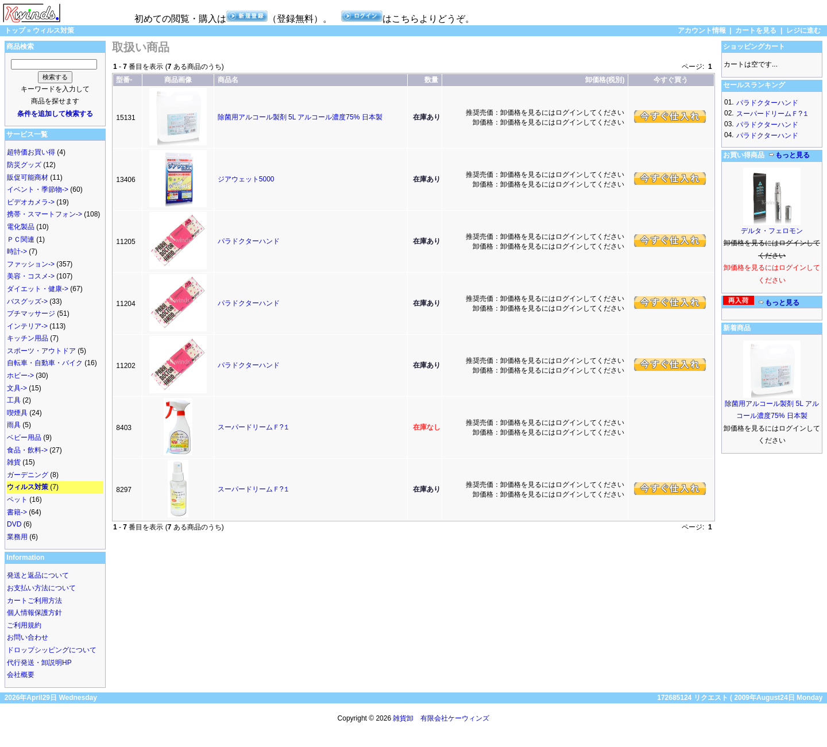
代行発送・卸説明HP (39, 663)
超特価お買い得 (31, 152)
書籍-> (17, 512)
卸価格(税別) (604, 80)
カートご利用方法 (34, 601)
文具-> (17, 388)
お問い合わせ (27, 637)
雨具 (14, 425)
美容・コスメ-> (31, 276)
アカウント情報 (702, 30)
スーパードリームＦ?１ (254, 427)
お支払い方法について (41, 588)
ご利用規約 (24, 625)
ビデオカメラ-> (31, 202)
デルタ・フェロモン (772, 231)
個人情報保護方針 (34, 613)
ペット (17, 500)
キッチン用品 (27, 338)
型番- (124, 80)
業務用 (17, 537)
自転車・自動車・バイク (45, 363)
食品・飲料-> (27, 450)
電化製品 (20, 227)
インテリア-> (27, 326)
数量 (431, 80)
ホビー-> (20, 375)
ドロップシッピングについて (51, 650)
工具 (14, 400)
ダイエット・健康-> (37, 289)
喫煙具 (17, 413)
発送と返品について (38, 575)
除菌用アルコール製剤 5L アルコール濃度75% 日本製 (300, 117)
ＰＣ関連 (20, 239)
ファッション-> (31, 264)
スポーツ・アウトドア (41, 351)
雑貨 (14, 462)
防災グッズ (24, 165)
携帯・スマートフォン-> (44, 214)
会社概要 (20, 675)
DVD (14, 524)
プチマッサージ (31, 313)
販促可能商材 (27, 177)
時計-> (17, 251)
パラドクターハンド (249, 241)
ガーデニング (27, 475)
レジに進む (803, 30)
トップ (15, 30)
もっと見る (789, 155)
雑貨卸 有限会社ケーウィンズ (441, 718)
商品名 (228, 80)
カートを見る (755, 30)
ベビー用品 (24, 438)
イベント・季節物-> (37, 189)
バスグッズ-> (27, 301)
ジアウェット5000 (246, 179)
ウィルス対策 (53, 30)
